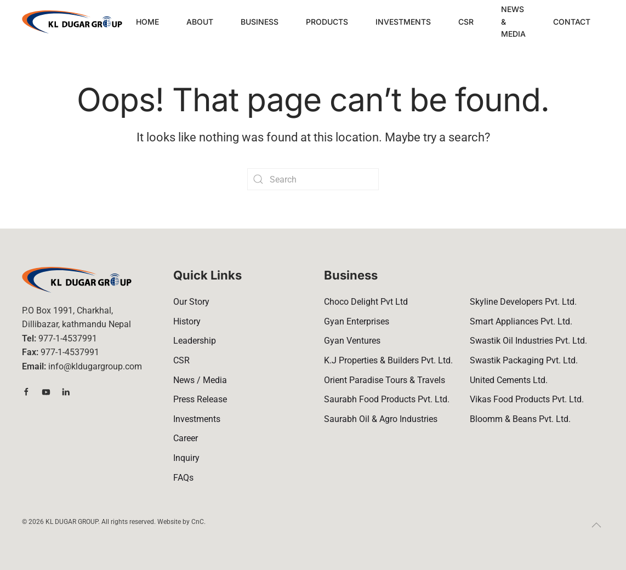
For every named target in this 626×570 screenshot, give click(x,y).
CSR (466, 21)
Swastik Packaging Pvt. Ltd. (524, 360)
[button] (596, 525)
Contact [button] (571, 21)
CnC (197, 522)
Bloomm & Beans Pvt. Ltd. (520, 419)
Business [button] (259, 21)
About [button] (199, 21)
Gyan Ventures (352, 341)
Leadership (194, 341)
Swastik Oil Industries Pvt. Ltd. (528, 341)
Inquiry (186, 458)
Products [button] (327, 21)
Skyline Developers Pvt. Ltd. (523, 302)
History (187, 321)
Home (147, 21)
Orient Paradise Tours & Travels (384, 380)
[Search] (313, 179)
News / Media (200, 380)
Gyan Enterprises (356, 321)
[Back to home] (72, 22)
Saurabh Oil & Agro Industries (380, 419)
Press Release (200, 399)
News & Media (513, 21)
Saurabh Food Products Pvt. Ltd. (386, 399)
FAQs (183, 477)
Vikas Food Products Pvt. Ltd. (527, 399)
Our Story (191, 302)
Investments (403, 21)
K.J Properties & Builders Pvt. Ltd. (388, 360)
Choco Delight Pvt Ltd (366, 302)
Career (185, 439)
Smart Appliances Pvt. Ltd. (521, 321)
